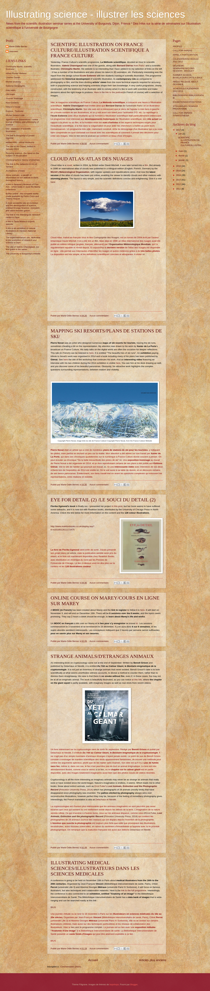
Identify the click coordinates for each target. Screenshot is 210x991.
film (146, 165)
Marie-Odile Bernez (18, 46)
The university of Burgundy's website (23, 253)
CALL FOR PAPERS (182, 50)
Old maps (10, 94)
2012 (178, 184)
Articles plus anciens (152, 960)
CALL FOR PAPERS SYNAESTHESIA (182, 114)
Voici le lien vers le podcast (82, 136)
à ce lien (100, 769)
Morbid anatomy (13, 82)
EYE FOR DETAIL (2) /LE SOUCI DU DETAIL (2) (103, 499)
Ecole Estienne (88, 75)
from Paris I (131, 65)
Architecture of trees (15, 171)
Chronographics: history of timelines (23, 160)
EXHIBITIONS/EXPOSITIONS (187, 102)
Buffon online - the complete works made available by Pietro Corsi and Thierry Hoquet (22, 196)
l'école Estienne (59, 115)
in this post (117, 506)
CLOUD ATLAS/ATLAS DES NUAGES (92, 158)
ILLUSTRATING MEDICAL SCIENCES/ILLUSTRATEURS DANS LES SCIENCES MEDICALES (95, 868)
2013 (178, 180)
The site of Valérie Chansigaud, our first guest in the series (22, 248)
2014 (178, 175)
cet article (71, 553)
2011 (178, 189)
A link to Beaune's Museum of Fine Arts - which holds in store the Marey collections (23, 187)
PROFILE (177, 46)
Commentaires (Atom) (70, 966)
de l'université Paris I (124, 105)
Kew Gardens (12, 102)
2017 (178, 130)
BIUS (53, 907)
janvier (182, 160)
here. (53, 182)
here (91, 353)
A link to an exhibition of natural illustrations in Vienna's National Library (21, 231)
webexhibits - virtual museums (20, 142)
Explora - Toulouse (14, 111)
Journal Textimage (14, 98)
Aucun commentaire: (100, 143)
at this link (137, 679)
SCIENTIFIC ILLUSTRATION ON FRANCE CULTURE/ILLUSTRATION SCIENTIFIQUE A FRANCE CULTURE (100, 50)
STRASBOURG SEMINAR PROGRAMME (185, 107)
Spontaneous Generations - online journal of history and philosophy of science (22, 122)
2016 (178, 166)
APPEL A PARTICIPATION (185, 55)
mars (181, 151)
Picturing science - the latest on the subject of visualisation (22, 154)
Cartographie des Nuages (106, 237)
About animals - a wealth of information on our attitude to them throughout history (22, 177)
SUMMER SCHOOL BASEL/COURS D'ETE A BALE (187, 76)
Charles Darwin (13, 77)
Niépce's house (13, 107)
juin (181, 133)
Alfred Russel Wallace (16, 73)
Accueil (93, 960)
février (182, 155)
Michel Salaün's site (15, 115)
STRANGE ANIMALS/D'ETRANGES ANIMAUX (102, 656)
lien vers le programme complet (86, 927)
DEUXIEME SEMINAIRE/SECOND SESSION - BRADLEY (183, 68)
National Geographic (15, 86)
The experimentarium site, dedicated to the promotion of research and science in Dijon (23, 240)
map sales (11, 90)
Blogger (134, 984)
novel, (70, 165)
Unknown (13, 51)
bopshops (114, 984)
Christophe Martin (70, 69)
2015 (178, 170)
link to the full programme (133, 890)
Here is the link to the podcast (108, 92)
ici (144, 254)
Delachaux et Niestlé (105, 799)
